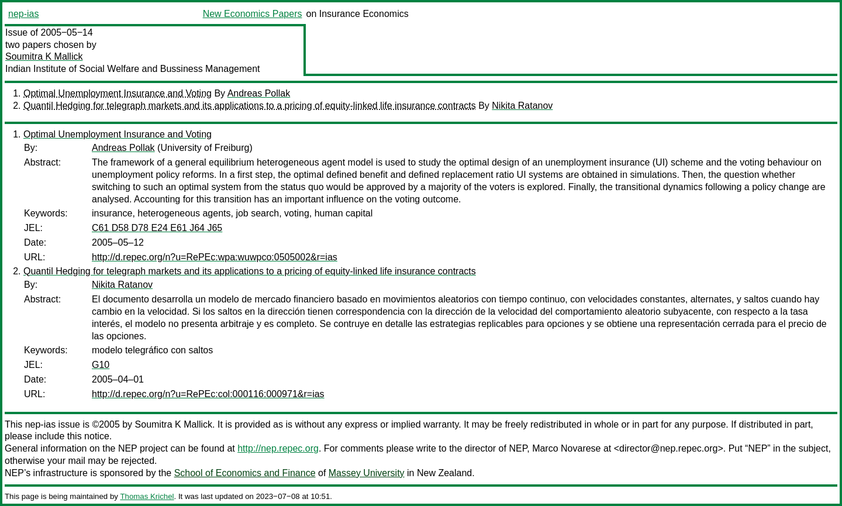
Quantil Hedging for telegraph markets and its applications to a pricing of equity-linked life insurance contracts (249, 106)
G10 (100, 365)
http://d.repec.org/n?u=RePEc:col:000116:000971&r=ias (208, 394)
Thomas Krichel (147, 496)
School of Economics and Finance (245, 473)
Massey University (367, 473)
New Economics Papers (252, 14)
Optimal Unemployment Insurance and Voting (117, 93)
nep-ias (23, 14)
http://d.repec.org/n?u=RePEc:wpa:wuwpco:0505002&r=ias (214, 257)
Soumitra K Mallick (43, 56)
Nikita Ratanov (522, 106)
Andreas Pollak (259, 93)
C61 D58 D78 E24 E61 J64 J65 (157, 228)
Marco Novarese (566, 448)
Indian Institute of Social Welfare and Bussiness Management (132, 69)
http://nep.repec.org (278, 448)
